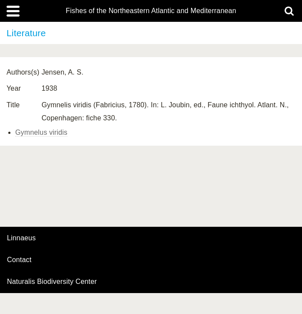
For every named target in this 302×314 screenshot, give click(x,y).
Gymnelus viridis (41, 132)
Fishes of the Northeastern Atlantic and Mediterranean (151, 10)
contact (19, 259)
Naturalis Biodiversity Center (52, 281)
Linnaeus (21, 238)
